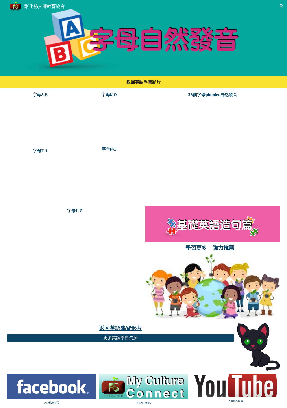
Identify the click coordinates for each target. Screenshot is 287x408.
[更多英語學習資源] (120, 338)
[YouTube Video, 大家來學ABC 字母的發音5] (74, 252)
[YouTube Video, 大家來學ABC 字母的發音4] (109, 176)
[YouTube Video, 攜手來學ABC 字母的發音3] (109, 122)
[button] (281, 6)
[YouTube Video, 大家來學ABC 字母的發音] (40, 123)
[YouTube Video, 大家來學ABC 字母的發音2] (40, 179)
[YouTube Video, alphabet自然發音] (212, 146)
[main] (143, 82)
